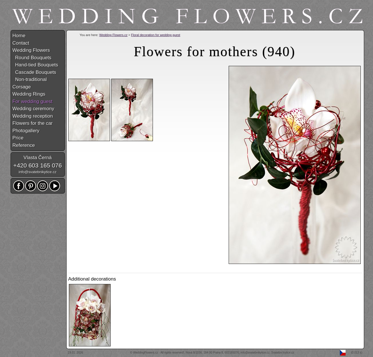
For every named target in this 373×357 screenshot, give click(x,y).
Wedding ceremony (33, 108)
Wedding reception (33, 116)
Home (19, 35)
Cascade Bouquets (34, 72)
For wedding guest (33, 101)
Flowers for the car (33, 123)
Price (18, 138)
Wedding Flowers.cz (113, 35)
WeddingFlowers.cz (145, 352)
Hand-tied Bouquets (35, 65)
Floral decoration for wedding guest (155, 35)
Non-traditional (30, 79)
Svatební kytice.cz (282, 352)
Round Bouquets (32, 57)
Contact (21, 43)
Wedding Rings (29, 94)
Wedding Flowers (31, 50)
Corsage (22, 87)
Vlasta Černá (37, 157)
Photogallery (26, 130)
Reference (24, 145)
